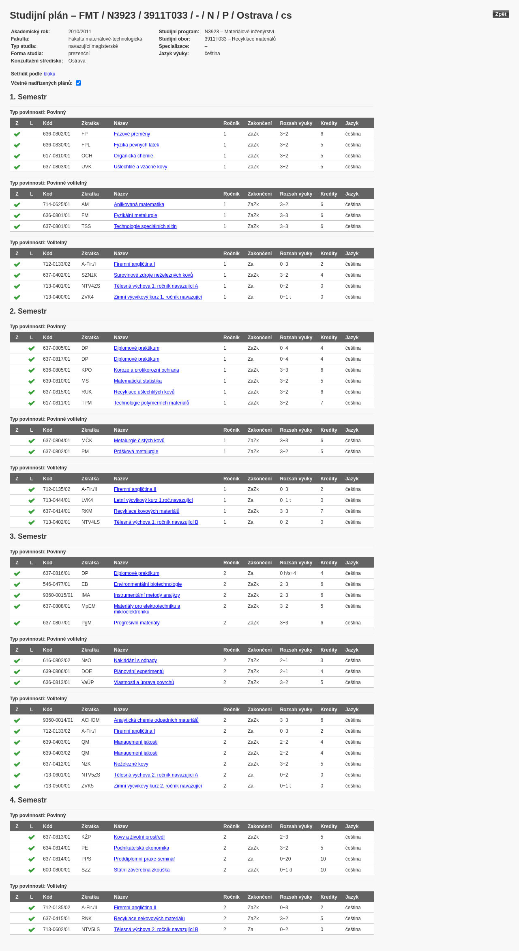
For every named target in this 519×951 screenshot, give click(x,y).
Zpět (500, 14)
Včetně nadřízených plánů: (42, 83)
